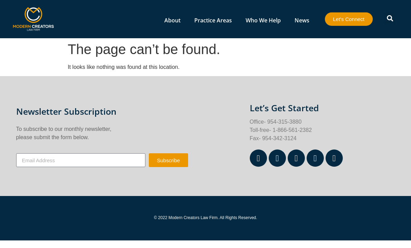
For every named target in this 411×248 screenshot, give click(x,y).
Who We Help (263, 20)
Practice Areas (213, 20)
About (172, 20)
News (302, 20)
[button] (389, 18)
